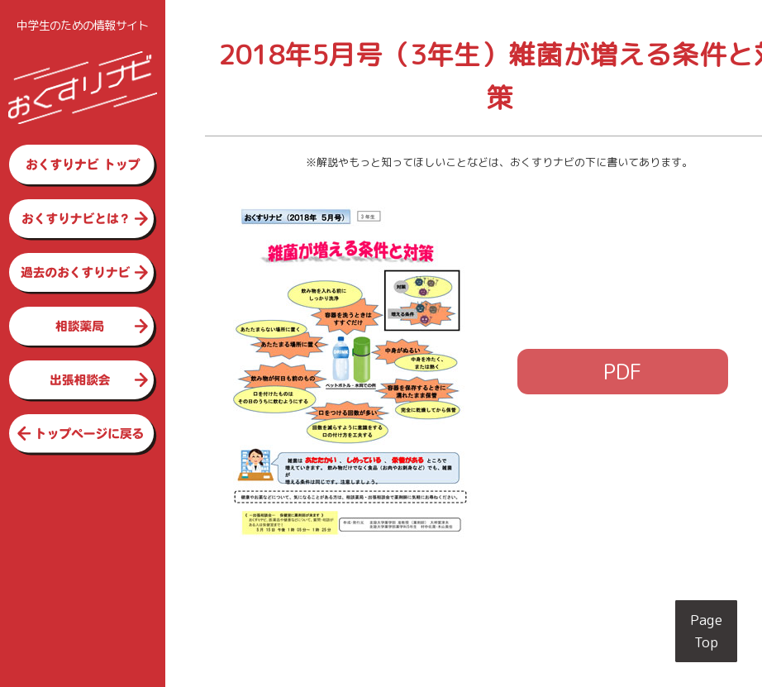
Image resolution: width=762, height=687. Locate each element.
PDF (622, 371)
